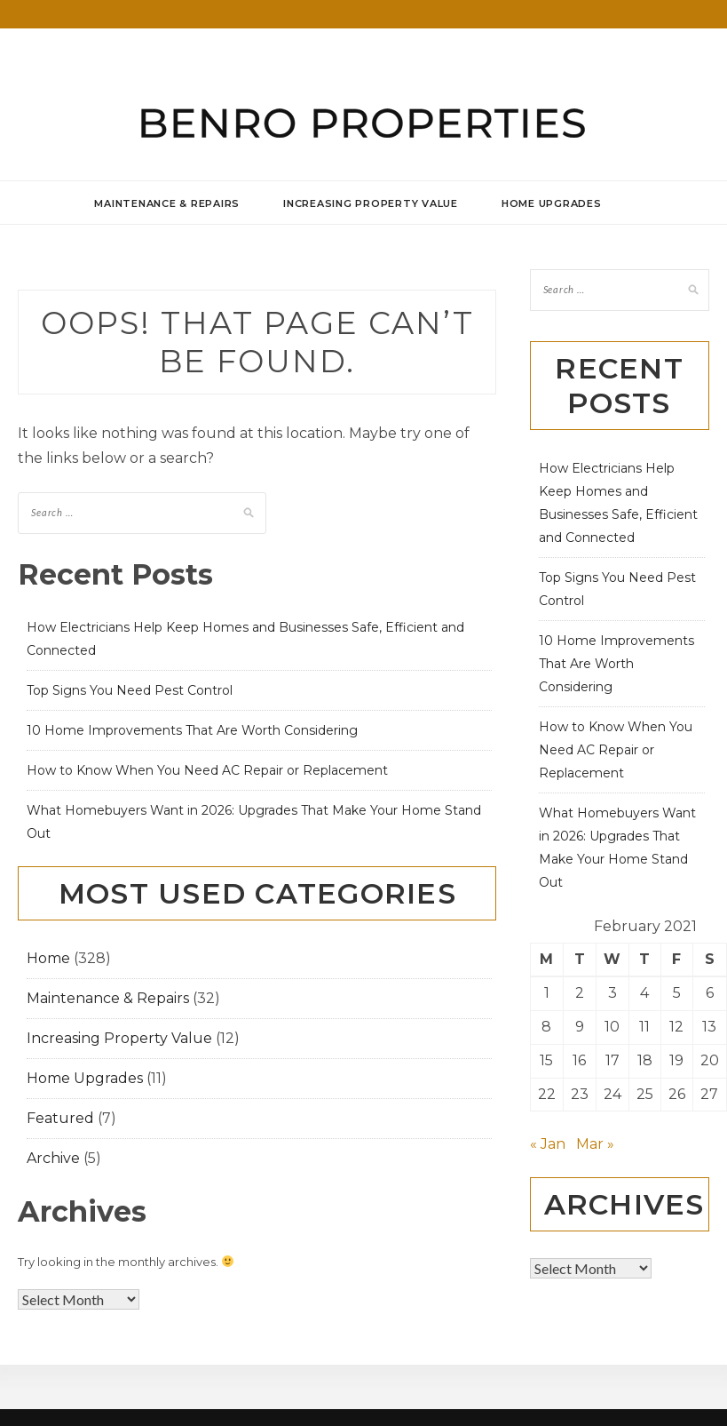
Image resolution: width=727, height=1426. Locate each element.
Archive (53, 1158)
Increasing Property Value (370, 203)
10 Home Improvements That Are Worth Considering (192, 730)
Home (48, 958)
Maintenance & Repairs (167, 203)
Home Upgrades (552, 203)
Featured (60, 1118)
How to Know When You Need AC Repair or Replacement (207, 770)
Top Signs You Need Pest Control (130, 690)
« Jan (547, 1143)
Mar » (595, 1143)
